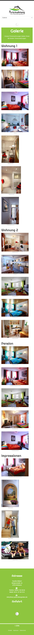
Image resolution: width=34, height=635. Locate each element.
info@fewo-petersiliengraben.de (17, 597)
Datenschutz (23, 630)
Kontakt (10, 630)
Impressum (15, 630)
